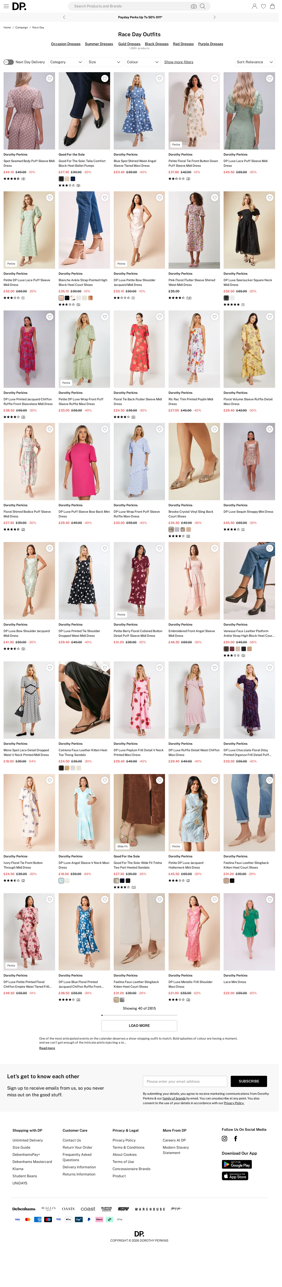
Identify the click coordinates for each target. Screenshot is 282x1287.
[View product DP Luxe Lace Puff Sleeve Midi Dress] (249, 123)
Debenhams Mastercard (32, 1162)
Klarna (17, 1169)
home (7, 27)
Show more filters (178, 62)
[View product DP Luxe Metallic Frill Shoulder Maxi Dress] (194, 947)
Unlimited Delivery (27, 1140)
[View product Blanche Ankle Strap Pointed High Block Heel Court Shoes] (84, 249)
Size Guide (21, 1147)
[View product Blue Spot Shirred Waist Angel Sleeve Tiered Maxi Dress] (139, 123)
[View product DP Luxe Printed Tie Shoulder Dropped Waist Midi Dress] (84, 593)
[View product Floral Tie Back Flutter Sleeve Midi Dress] (139, 364)
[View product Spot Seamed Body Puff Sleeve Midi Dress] (29, 126)
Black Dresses (157, 44)
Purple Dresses (210, 44)
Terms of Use (123, 1162)
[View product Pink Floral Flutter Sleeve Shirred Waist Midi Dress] (194, 245)
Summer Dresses (99, 44)
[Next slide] (214, 17)
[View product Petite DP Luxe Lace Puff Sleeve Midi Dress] (29, 245)
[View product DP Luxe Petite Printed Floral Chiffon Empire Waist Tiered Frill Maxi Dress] (29, 944)
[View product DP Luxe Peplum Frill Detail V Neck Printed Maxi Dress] (139, 712)
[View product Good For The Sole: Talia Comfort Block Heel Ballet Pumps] (84, 130)
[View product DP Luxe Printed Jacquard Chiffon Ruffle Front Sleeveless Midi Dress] (29, 364)
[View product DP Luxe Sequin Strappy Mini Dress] (249, 477)
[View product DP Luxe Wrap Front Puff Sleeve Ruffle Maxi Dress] (139, 474)
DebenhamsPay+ (26, 1154)
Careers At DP (174, 1140)
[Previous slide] (64, 17)
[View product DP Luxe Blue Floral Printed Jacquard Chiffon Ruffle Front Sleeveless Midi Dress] (84, 947)
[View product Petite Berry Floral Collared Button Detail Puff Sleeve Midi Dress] (139, 593)
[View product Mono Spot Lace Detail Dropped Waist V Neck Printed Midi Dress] (29, 712)
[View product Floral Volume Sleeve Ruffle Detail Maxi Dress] (249, 361)
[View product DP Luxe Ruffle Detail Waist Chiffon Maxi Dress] (194, 712)
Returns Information (79, 1174)
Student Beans (24, 1176)
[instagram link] (224, 1138)
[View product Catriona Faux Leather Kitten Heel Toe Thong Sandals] (84, 715)
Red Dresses (183, 44)
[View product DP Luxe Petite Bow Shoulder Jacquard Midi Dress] (139, 245)
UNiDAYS (19, 1183)
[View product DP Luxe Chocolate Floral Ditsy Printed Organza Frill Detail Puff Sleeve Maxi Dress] (249, 712)
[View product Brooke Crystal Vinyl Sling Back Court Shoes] (194, 480)
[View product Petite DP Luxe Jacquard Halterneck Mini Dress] (194, 828)
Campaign (21, 27)
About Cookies (125, 1154)
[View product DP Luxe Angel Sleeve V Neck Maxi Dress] (84, 828)
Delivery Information (79, 1167)
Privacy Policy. (234, 1103)
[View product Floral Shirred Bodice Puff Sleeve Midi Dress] (29, 477)
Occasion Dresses (65, 44)
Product (119, 1176)
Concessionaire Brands (131, 1169)
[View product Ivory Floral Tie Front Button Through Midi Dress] (29, 828)
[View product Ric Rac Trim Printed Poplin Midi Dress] (194, 361)
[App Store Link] (237, 1170)
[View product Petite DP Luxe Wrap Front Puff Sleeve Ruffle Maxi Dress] (84, 361)
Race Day (38, 27)
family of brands (174, 1098)
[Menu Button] (6, 6)
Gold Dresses (129, 44)
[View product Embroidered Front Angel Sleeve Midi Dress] (194, 593)
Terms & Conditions (128, 1147)
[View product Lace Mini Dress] (249, 944)
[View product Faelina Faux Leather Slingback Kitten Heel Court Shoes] (249, 828)
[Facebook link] (235, 1138)
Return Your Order (77, 1147)
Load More (139, 1025)
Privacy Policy (124, 1140)
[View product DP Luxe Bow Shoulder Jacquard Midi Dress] (29, 596)
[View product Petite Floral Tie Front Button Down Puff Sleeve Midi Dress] (194, 126)
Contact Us (72, 1140)
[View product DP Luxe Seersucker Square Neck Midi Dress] (249, 249)
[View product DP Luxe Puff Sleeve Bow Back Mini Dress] (84, 474)
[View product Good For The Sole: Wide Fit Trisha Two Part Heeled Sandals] (139, 832)
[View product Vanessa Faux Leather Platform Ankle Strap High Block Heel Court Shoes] (249, 600)
